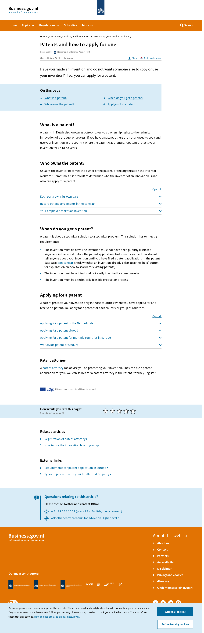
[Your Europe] (47, 389)
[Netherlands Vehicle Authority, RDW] (109, 584)
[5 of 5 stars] (133, 411)
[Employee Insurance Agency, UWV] (121, 584)
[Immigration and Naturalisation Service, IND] (71, 584)
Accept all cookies (175, 611)
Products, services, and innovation (70, 37)
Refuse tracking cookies (175, 624)
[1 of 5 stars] (106, 411)
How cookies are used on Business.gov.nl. (57, 616)
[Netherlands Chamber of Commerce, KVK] (89, 584)
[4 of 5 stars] (126, 411)
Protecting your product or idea (111, 37)
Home (43, 37)
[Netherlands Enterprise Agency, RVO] (19, 584)
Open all (156, 189)
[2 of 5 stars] (113, 411)
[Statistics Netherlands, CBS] (98, 584)
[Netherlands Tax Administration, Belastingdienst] (45, 584)
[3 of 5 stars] (120, 411)
